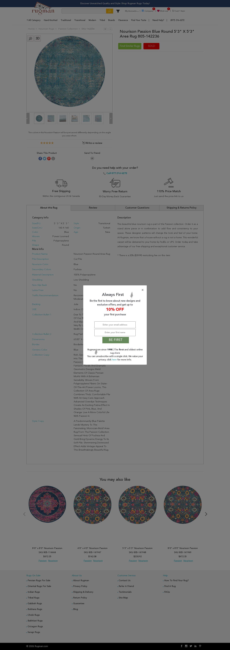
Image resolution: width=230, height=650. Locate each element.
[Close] (116, 290)
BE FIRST (116, 340)
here (114, 360)
